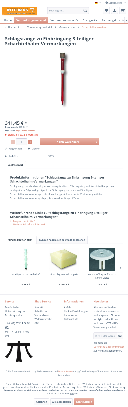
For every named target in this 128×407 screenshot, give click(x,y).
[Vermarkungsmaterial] (31, 20)
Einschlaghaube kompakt (64, 274)
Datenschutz (71, 319)
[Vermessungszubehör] (64, 20)
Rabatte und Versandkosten (42, 313)
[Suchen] (85, 10)
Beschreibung (15, 164)
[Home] (8, 20)
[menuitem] (68, 10)
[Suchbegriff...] (68, 10)
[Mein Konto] (114, 10)
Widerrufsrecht (43, 319)
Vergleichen (13, 148)
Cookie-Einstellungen (76, 311)
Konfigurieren (84, 401)
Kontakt (38, 307)
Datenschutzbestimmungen (109, 346)
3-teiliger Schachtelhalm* (26, 274)
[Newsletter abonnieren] (120, 336)
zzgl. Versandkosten (25, 130)
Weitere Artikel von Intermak (27, 224)
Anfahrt (68, 307)
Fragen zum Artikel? (22, 221)
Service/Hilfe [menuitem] (114, 2)
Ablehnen (41, 401)
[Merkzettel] (106, 10)
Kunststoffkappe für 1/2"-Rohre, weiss (102, 276)
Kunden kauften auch (20, 239)
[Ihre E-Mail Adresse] (105, 336)
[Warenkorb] (122, 10)
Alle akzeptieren (61, 401)
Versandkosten (65, 371)
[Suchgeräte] (90, 20)
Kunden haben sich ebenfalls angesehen (62, 239)
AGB (36, 323)
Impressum (70, 315)
